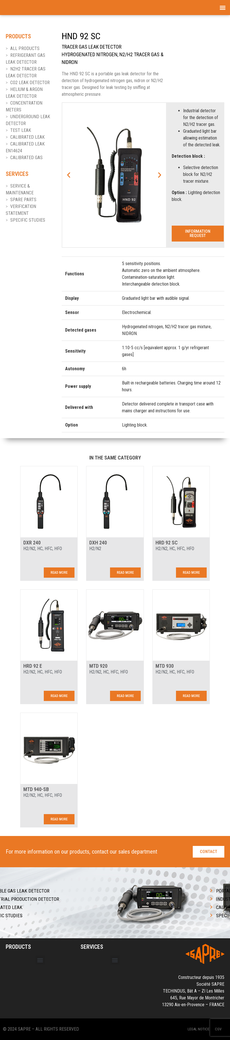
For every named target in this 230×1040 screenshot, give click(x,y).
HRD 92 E (32, 666)
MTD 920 (98, 666)
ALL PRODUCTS (25, 48)
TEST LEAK (20, 130)
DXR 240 (32, 543)
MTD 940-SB (36, 789)
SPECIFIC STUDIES (27, 220)
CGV (218, 1029)
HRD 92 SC (167, 543)
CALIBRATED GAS (26, 157)
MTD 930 (165, 666)
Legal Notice (198, 1029)
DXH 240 (98, 543)
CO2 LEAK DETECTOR (30, 82)
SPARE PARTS (23, 199)
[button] (222, 7)
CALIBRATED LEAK (27, 137)
